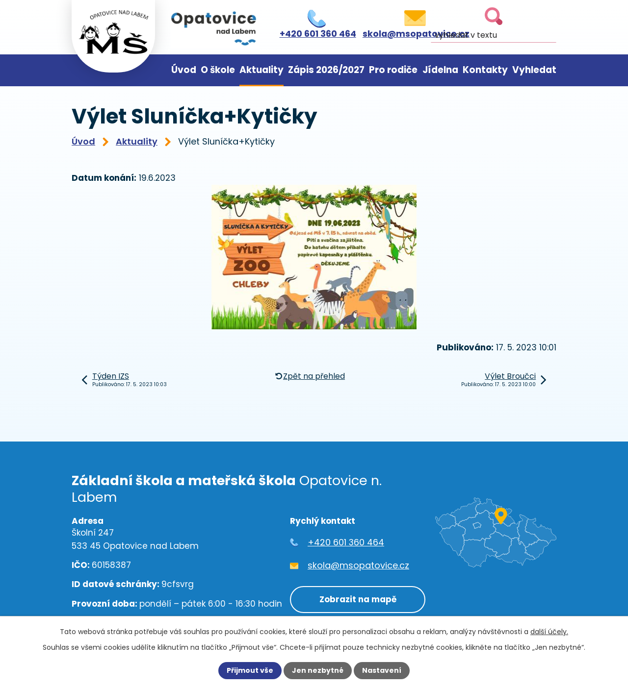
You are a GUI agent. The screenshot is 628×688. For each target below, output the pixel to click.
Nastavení (381, 670)
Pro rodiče (393, 69)
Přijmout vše (250, 670)
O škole (218, 69)
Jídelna (440, 69)
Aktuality (261, 69)
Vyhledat (534, 69)
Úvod (183, 69)
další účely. (549, 632)
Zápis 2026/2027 (326, 69)
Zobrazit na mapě (357, 599)
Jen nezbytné (317, 670)
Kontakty (485, 69)
